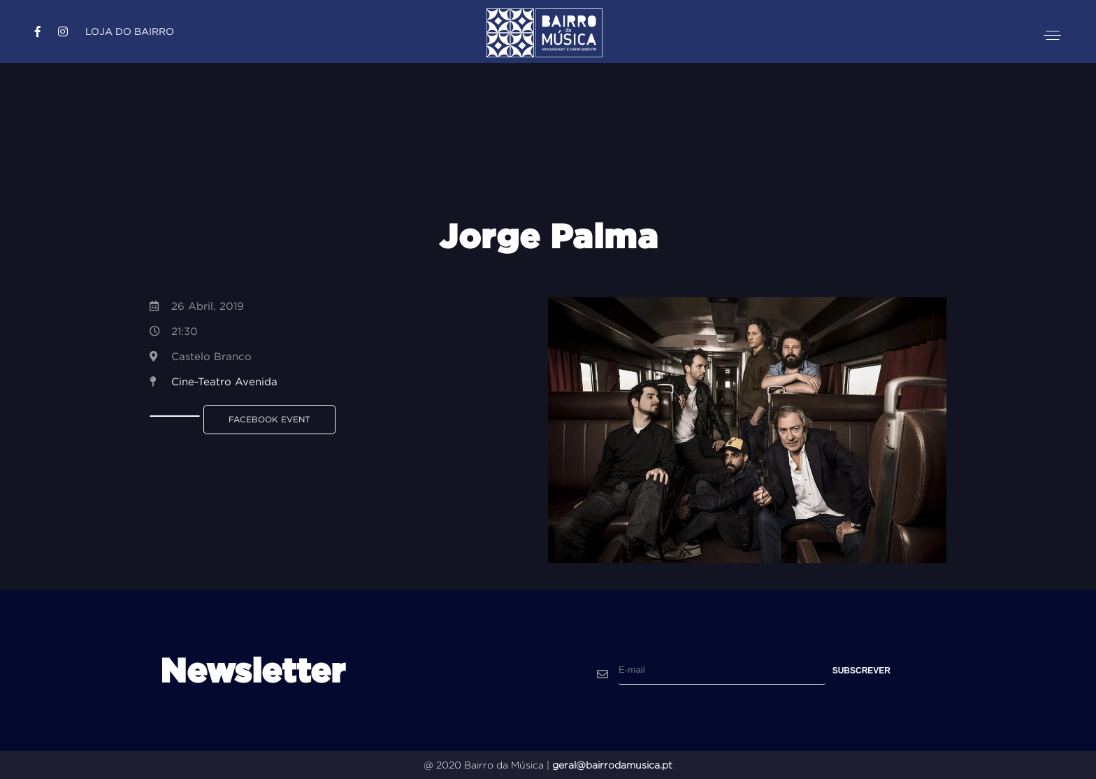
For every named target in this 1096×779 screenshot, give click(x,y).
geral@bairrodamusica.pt (612, 765)
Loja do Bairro (129, 31)
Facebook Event (269, 419)
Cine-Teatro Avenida (224, 381)
